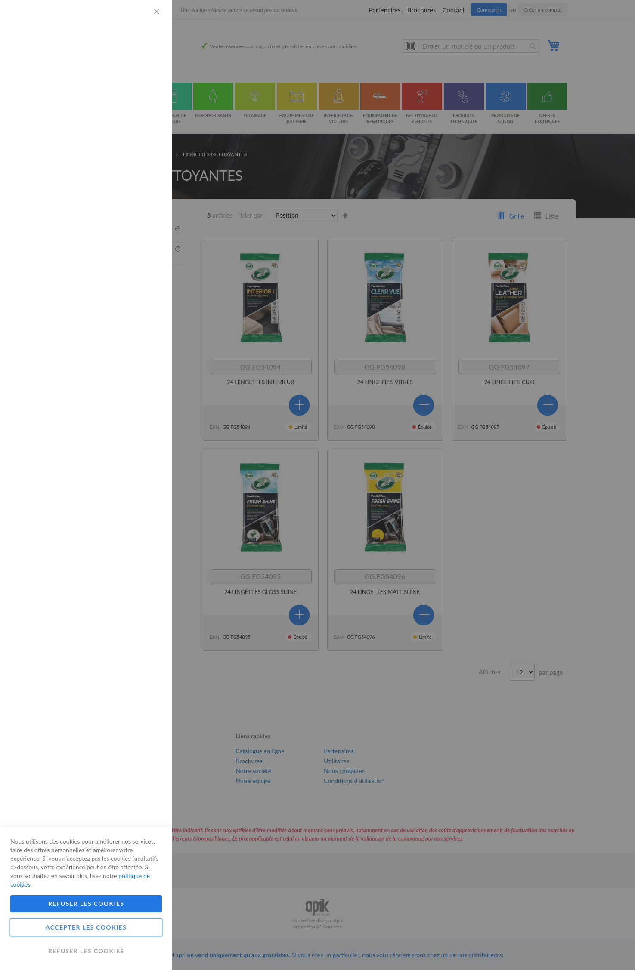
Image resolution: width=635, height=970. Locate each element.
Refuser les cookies (86, 903)
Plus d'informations (135, 80)
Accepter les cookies (86, 927)
